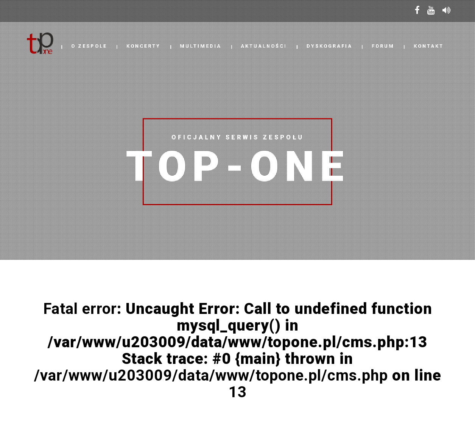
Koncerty (143, 46)
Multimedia (200, 46)
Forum (383, 46)
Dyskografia (329, 46)
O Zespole (89, 46)
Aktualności (264, 46)
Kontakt (429, 46)
